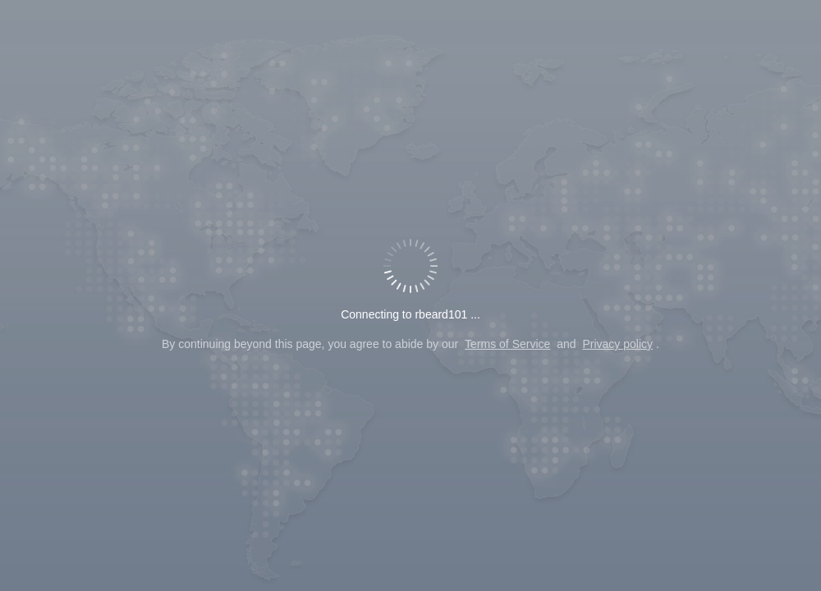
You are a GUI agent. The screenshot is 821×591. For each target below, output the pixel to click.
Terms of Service (507, 343)
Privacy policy (617, 343)
